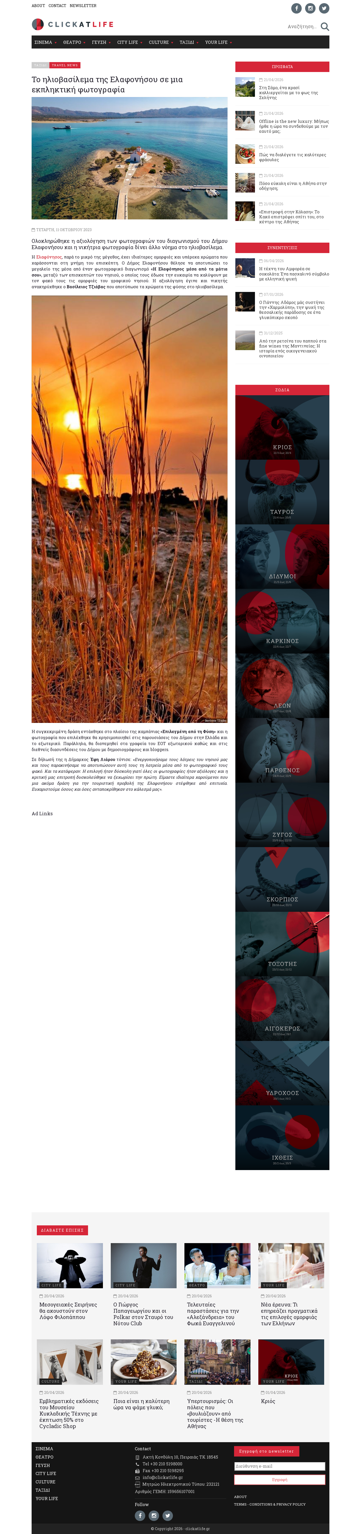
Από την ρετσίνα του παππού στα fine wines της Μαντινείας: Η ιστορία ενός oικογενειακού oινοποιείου (292, 348)
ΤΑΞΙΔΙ (187, 42)
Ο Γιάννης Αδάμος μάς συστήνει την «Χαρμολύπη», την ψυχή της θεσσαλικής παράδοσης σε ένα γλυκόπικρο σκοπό (292, 309)
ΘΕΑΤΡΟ (72, 42)
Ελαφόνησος (49, 257)
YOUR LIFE (216, 42)
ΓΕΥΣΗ (99, 42)
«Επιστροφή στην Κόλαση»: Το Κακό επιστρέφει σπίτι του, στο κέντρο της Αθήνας (291, 216)
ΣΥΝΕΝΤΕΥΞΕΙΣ (282, 247)
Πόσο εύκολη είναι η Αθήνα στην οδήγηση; (293, 186)
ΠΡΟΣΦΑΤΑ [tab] (282, 66)
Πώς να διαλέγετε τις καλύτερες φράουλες (292, 157)
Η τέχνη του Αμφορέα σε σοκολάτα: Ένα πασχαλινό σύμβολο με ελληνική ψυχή (294, 273)
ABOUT (38, 5)
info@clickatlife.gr (163, 1477)
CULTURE (159, 42)
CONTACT (57, 5)
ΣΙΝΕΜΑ (43, 42)
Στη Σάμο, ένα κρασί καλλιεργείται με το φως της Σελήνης (288, 92)
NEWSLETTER (83, 5)
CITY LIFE (127, 42)
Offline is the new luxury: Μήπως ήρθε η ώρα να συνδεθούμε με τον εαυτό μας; (294, 126)
